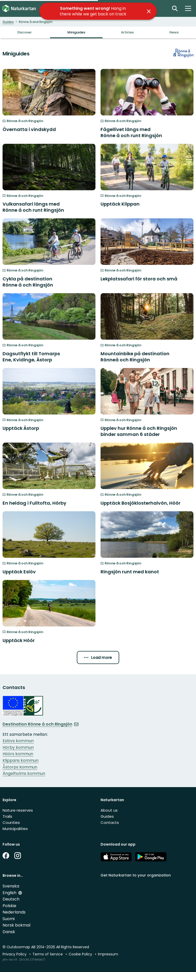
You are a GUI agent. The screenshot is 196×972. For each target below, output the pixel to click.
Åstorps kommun (20, 767)
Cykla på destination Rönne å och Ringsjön (28, 282)
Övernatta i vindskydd (29, 129)
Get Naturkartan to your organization (136, 875)
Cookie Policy (81, 954)
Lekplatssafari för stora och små (139, 279)
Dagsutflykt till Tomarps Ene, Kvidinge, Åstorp (31, 356)
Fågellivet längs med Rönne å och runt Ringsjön (131, 132)
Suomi (9, 919)
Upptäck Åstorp (21, 428)
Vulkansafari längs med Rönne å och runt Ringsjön (33, 207)
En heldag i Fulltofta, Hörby (34, 503)
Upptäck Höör (19, 640)
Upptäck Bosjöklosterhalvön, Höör (140, 503)
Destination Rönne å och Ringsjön (41, 724)
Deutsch (11, 899)
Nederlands (14, 912)
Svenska (11, 886)
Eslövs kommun (18, 741)
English (10, 893)
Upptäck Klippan (120, 204)
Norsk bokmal (16, 925)
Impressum (108, 954)
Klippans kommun (21, 760)
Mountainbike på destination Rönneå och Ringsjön (135, 356)
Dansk (9, 932)
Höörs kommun (18, 754)
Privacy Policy (15, 954)
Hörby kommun (18, 747)
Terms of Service (48, 954)
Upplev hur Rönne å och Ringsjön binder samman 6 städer (139, 431)
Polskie (9, 906)
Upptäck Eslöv (19, 571)
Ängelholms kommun (24, 773)
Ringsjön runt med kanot (130, 571)
